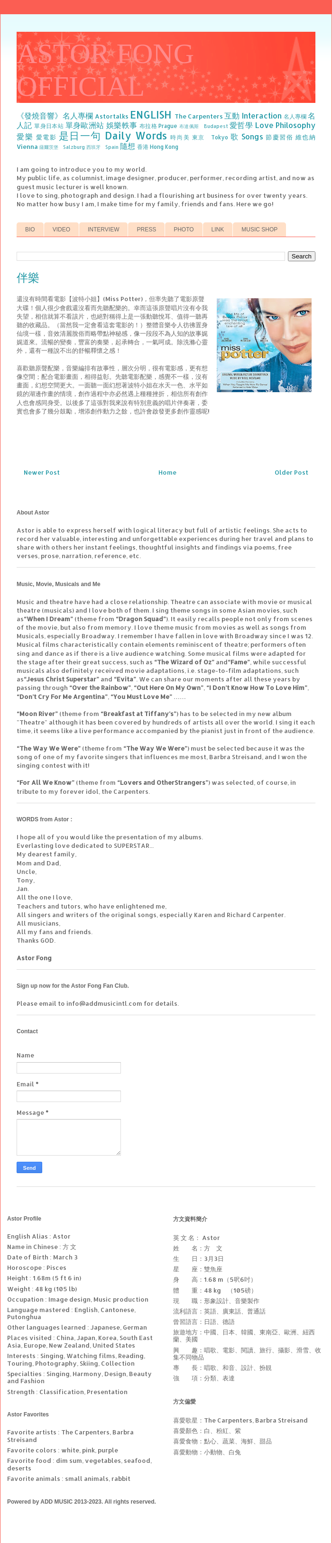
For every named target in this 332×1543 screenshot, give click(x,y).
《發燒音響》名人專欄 (55, 115)
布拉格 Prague (158, 125)
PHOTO (184, 229)
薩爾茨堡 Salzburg (62, 147)
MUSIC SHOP (259, 229)
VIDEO (61, 229)
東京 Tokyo (210, 137)
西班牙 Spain (102, 147)
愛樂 (25, 136)
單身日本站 (49, 125)
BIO (30, 229)
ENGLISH (151, 115)
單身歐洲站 (84, 125)
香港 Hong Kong (157, 146)
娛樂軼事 (122, 125)
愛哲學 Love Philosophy (272, 125)
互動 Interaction (252, 115)
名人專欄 (295, 116)
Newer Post (42, 472)
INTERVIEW (103, 229)
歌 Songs (247, 136)
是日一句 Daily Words (113, 135)
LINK (218, 229)
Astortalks (112, 116)
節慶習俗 (279, 137)
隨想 (127, 146)
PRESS (146, 229)
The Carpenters (199, 116)
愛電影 (46, 137)
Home (167, 472)
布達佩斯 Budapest (203, 126)
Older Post (291, 472)
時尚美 (180, 137)
